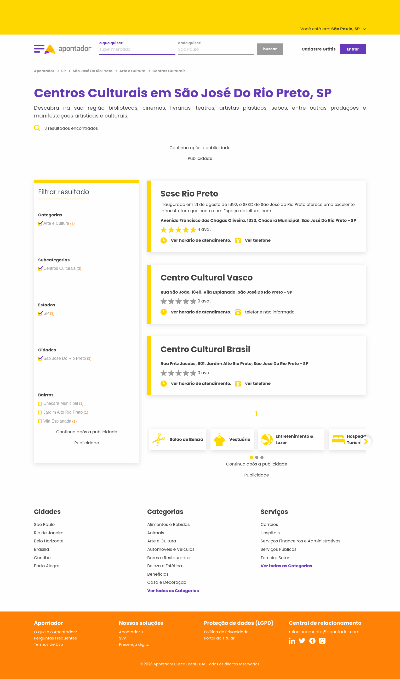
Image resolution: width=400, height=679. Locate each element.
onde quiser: (189, 43)
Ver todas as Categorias (173, 591)
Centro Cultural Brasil (205, 349)
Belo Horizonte (49, 541)
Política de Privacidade (226, 632)
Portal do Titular (219, 638)
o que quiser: (111, 43)
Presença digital (135, 644)
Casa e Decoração (166, 582)
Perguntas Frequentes (55, 638)
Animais (155, 533)
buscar (270, 49)
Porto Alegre (46, 566)
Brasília (41, 549)
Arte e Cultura (161, 541)
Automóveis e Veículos (171, 549)
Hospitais (270, 533)
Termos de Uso (48, 644)
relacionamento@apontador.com (324, 632)
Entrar (353, 49)
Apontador (44, 71)
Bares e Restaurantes (169, 558)
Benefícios (157, 574)
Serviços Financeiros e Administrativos (300, 541)
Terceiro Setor (275, 558)
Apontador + (131, 632)
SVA (123, 638)
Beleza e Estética (164, 566)
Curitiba (42, 558)
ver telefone (258, 240)
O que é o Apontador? (55, 632)
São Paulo (44, 524)
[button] (251, 457)
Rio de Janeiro (49, 533)
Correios (269, 524)
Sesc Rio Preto (189, 193)
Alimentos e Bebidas (168, 524)
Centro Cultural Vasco (207, 277)
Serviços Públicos (278, 549)
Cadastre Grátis (319, 49)
